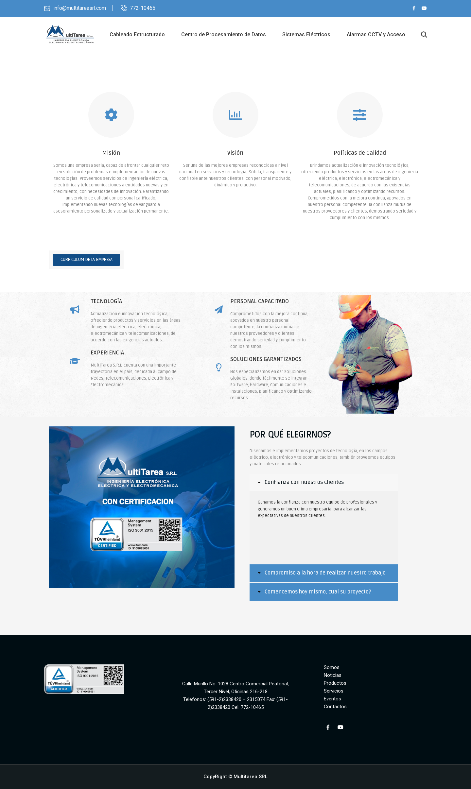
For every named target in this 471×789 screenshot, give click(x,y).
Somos (332, 667)
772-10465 (142, 8)
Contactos (335, 707)
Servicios (333, 691)
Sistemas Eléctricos (306, 34)
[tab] (324, 482)
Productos (335, 683)
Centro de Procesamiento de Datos (223, 34)
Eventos (332, 699)
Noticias (332, 675)
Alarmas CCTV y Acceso (376, 34)
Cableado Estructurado (137, 34)
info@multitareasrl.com (79, 8)
